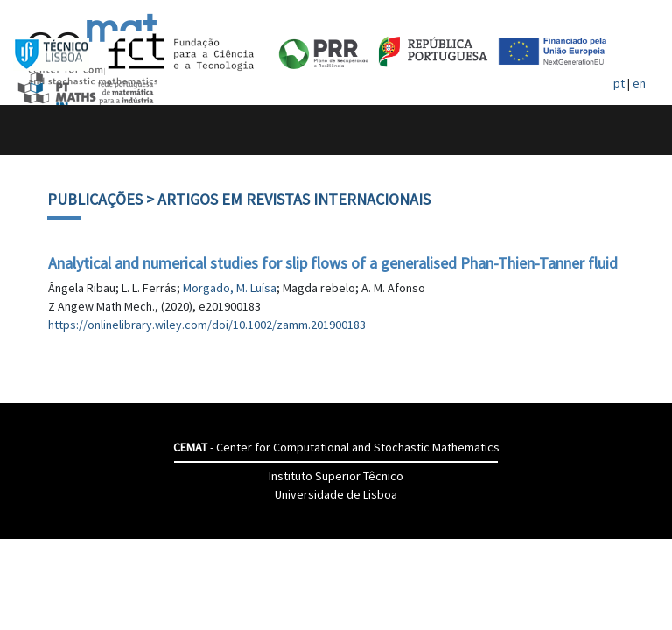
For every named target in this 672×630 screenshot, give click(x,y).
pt (619, 83)
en (639, 83)
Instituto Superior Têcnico (336, 476)
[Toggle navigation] (32, 130)
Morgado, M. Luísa (229, 288)
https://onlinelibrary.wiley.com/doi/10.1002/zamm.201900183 (207, 324)
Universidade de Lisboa (336, 494)
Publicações (95, 199)
